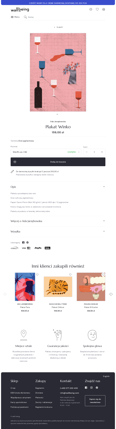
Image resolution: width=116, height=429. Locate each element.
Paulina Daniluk (91, 304)
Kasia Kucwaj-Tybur (58, 304)
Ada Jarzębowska (58, 121)
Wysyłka (58, 231)
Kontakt (66, 381)
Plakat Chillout (58, 307)
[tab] (58, 187)
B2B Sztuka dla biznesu (20, 393)
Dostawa (39, 393)
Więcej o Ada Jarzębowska (58, 221)
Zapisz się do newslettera (95, 400)
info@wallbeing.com (69, 393)
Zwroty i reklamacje (43, 402)
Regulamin (39, 388)
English (106, 376)
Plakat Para (25, 307)
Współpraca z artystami (21, 397)
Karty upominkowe (19, 402)
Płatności (39, 397)
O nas (13, 388)
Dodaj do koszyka (39, 161)
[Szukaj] (26, 17)
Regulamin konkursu (43, 407)
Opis (58, 187)
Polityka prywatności (20, 407)
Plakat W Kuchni (91, 307)
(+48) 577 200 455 (69, 388)
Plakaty (58, 27)
